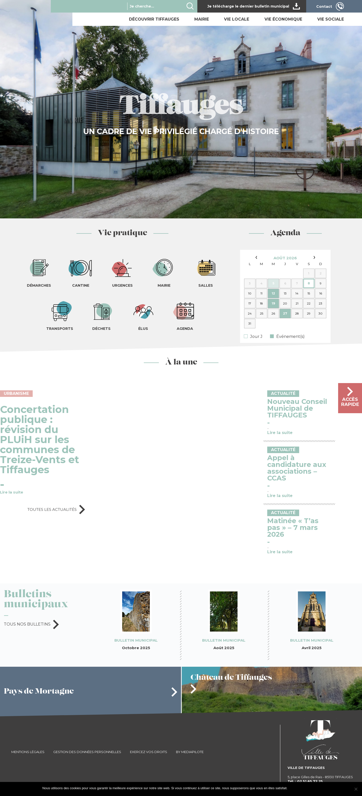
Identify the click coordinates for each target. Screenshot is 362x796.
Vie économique (283, 19)
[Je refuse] (355, 788)
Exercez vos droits (148, 752)
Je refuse (313, 788)
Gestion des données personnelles (87, 752)
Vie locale (236, 19)
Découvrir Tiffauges (154, 19)
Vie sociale (330, 19)
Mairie (201, 19)
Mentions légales (27, 752)
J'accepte (297, 788)
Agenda (285, 233)
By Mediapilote (190, 752)
